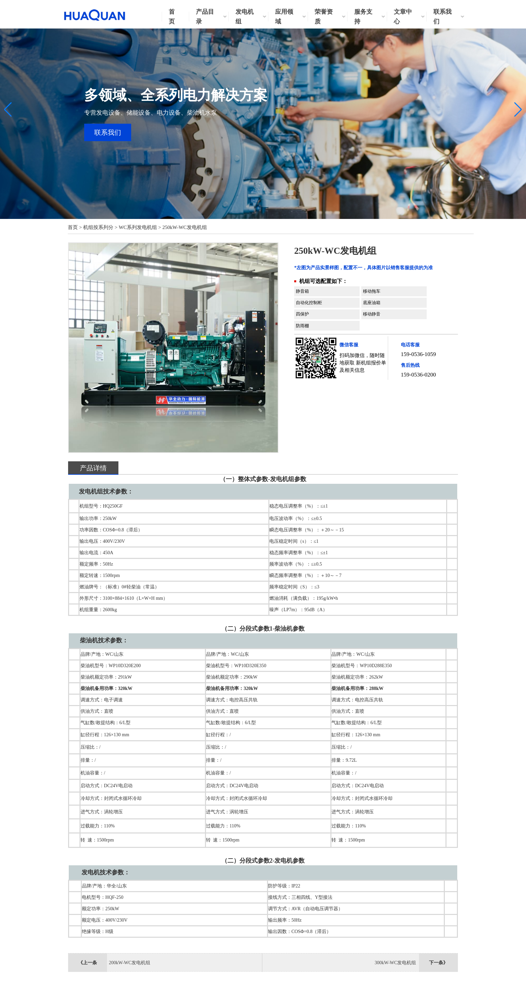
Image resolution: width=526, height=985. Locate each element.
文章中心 (403, 16)
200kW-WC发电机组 (129, 962)
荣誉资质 (324, 16)
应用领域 (284, 16)
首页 (172, 16)
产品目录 (205, 16)
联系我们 (442, 16)
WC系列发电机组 (138, 227)
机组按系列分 (98, 227)
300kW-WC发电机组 (395, 962)
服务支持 (363, 16)
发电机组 (244, 16)
